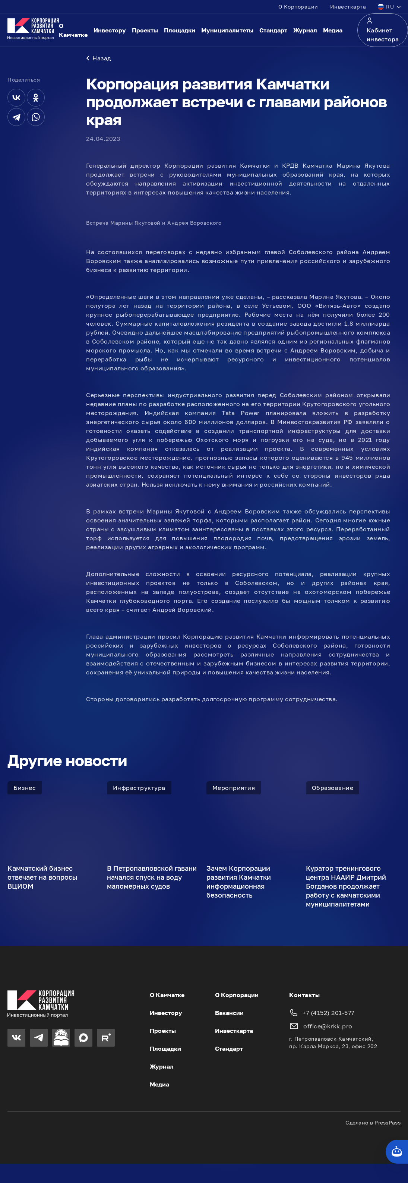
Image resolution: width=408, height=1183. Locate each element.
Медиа (332, 30)
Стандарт (273, 30)
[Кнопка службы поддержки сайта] (397, 1152)
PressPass (387, 1124)
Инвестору (110, 30)
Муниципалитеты (227, 30)
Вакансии (229, 1014)
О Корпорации (298, 6)
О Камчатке (73, 30)
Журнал (305, 30)
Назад (98, 59)
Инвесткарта (348, 6)
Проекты (145, 30)
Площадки (179, 30)
